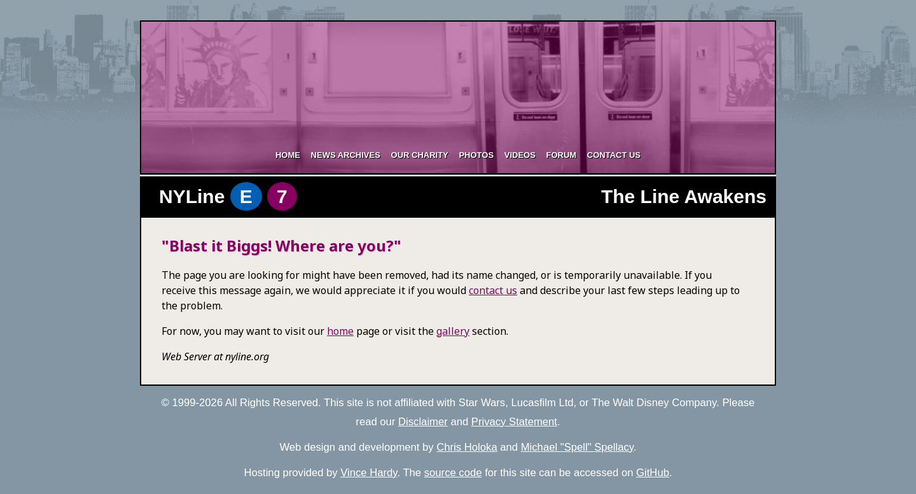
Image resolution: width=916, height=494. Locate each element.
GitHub (652, 473)
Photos (476, 155)
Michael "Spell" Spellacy (577, 447)
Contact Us (614, 155)
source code (453, 473)
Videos (520, 155)
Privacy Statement (514, 422)
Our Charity (419, 155)
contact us (493, 290)
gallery (452, 331)
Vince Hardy (368, 473)
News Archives (345, 155)
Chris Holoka (466, 447)
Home (287, 155)
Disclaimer (423, 422)
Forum (561, 155)
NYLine (228, 196)
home (340, 331)
